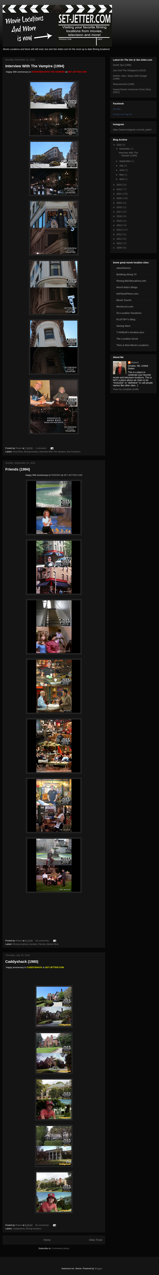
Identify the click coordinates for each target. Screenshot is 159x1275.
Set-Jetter (117, 109)
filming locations (20, 944)
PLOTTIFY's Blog (125, 319)
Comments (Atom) (60, 1248)
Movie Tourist (123, 300)
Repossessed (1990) (123, 84)
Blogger (98, 1268)
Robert (135, 362)
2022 (119, 189)
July (121, 165)
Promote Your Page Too (122, 114)
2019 (119, 203)
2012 (119, 234)
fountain (33, 944)
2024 (119, 144)
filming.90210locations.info (131, 281)
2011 (119, 238)
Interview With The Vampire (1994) (34, 66)
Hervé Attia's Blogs (126, 287)
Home (47, 1240)
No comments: (42, 940)
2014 (119, 225)
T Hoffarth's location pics (130, 332)
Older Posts (95, 1240)
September (125, 161)
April (122, 179)
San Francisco (73, 451)
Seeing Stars (123, 326)
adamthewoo (123, 268)
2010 (119, 243)
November (125, 148)
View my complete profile (126, 389)
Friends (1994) (17, 469)
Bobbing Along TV (126, 274)
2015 (119, 221)
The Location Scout (127, 338)
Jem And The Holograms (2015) (129, 70)
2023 (119, 184)
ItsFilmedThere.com (127, 293)
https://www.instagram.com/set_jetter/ (132, 129)
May (121, 174)
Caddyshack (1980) (21, 962)
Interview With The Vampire (52, 451)
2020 (119, 198)
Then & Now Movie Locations (132, 345)
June (122, 170)
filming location (31, 451)
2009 (119, 247)
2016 (119, 216)
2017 (119, 211)
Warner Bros (52, 944)
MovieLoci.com (124, 306)
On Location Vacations (128, 313)
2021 (119, 193)
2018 (119, 207)
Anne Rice (18, 451)
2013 (119, 229)
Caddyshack (19, 1228)
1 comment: (41, 448)
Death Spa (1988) (122, 65)
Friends (41, 944)
